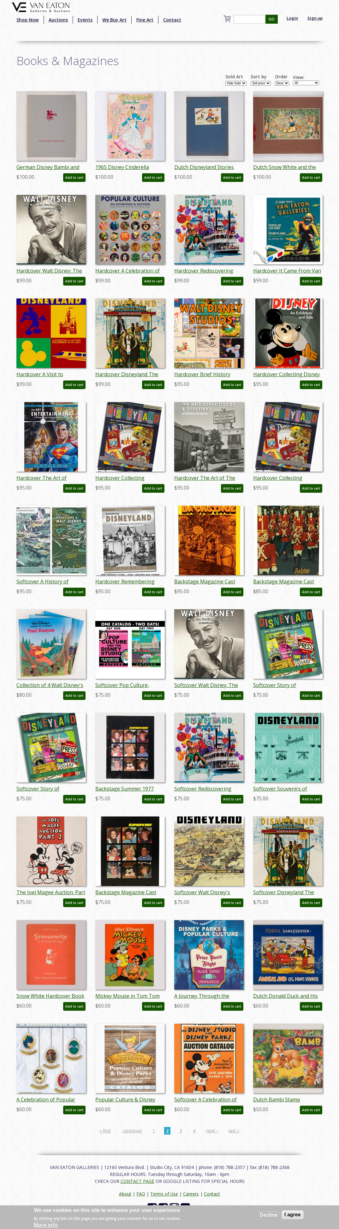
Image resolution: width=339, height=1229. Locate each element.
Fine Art (144, 20)
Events (85, 20)
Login (292, 18)
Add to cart (74, 177)
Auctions (58, 20)
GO (272, 19)
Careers (191, 1194)
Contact (172, 20)
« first (105, 1131)
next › (212, 1131)
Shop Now (27, 20)
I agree (292, 1214)
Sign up (315, 18)
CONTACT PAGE (137, 1181)
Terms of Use (164, 1194)
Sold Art (234, 77)
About (125, 1194)
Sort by (259, 77)
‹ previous (132, 1131)
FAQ (140, 1194)
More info (46, 1224)
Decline (269, 1214)
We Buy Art (114, 20)
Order (281, 77)
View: (298, 77)
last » (234, 1131)
